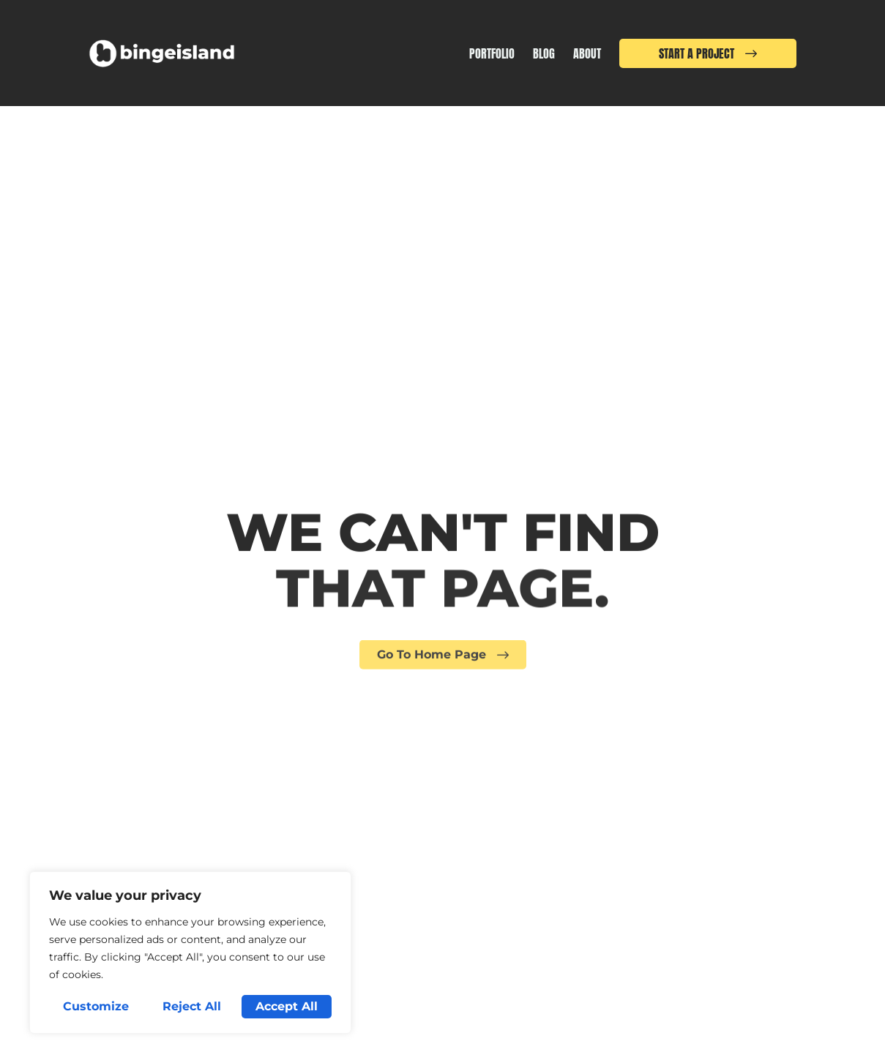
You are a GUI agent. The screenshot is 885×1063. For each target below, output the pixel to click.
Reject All (192, 1006)
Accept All (286, 1006)
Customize (96, 1006)
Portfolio (492, 53)
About (587, 53)
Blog (544, 53)
